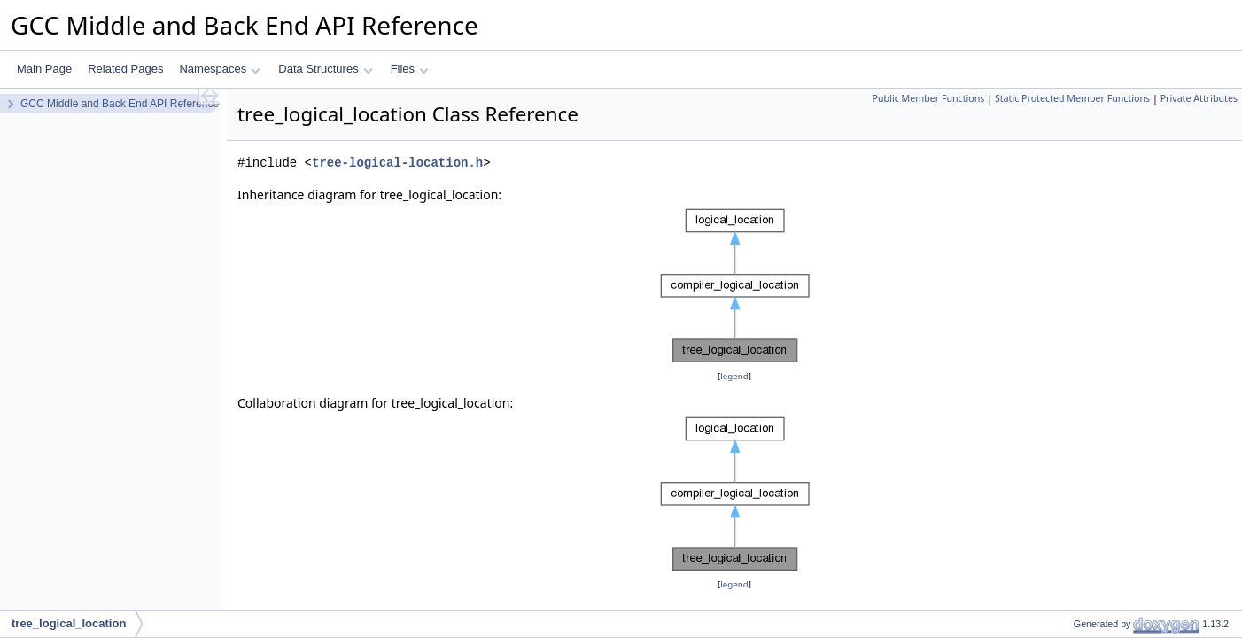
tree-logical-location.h (397, 162)
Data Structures (325, 68)
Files (410, 68)
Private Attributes (1199, 98)
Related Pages (125, 68)
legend (734, 376)
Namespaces (219, 68)
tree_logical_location (69, 623)
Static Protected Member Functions (1072, 98)
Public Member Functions (929, 98)
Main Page (44, 68)
